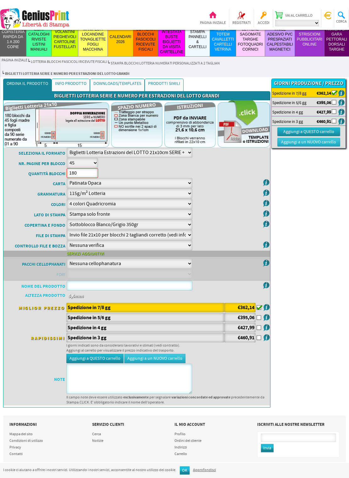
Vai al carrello (299, 15)
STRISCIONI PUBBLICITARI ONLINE (309, 39)
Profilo (180, 434)
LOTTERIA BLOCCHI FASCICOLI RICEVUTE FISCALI (146, 39)
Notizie (97, 440)
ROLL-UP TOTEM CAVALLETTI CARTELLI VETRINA (223, 39)
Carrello (180, 454)
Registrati (241, 22)
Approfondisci (204, 470)
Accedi (263, 22)
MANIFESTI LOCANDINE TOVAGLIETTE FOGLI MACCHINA (93, 39)
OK (184, 470)
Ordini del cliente (188, 440)
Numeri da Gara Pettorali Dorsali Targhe (336, 39)
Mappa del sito (21, 434)
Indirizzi (180, 447)
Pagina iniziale (213, 22)
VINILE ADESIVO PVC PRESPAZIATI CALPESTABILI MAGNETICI (280, 39)
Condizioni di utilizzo (26, 440)
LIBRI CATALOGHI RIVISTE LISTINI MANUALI (39, 39)
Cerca (96, 434)
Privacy (15, 447)
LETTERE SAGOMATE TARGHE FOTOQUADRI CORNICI (250, 39)
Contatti (16, 454)
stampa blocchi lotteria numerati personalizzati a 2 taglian (165, 63)
